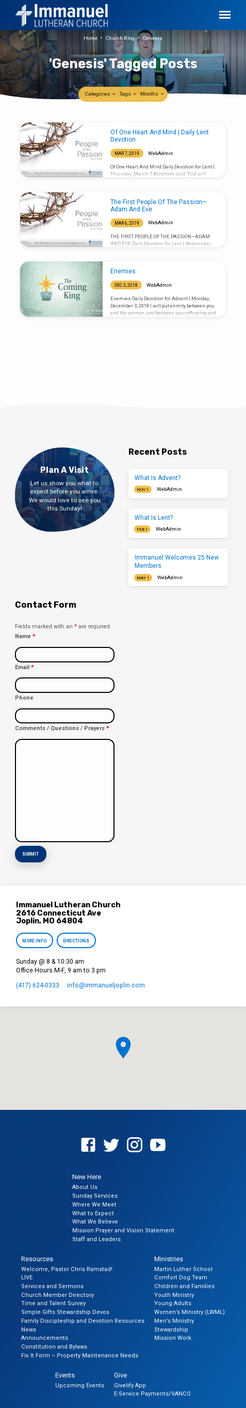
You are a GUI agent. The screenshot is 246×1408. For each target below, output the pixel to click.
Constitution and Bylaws (54, 1346)
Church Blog (120, 38)
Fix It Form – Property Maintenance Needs (79, 1355)
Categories (101, 94)
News (28, 1329)
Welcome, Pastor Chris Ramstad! (66, 1268)
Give (120, 1375)
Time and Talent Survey (53, 1303)
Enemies (123, 271)
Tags (128, 94)
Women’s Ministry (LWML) (189, 1312)
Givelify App (130, 1385)
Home (90, 38)
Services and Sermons (52, 1286)
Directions (76, 940)
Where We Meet (94, 1204)
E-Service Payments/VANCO (152, 1393)
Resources (37, 1258)
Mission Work (172, 1338)
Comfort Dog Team (180, 1277)
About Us (84, 1187)
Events (65, 1375)
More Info (34, 940)
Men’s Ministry (174, 1321)
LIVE (26, 1277)
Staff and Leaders (96, 1238)
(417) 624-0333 (37, 985)
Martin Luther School (183, 1268)
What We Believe (95, 1221)
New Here (86, 1177)
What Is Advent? (158, 478)
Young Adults (172, 1303)
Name (25, 636)
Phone (24, 697)
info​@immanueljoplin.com (106, 985)
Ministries (168, 1258)
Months (152, 94)
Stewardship (171, 1329)
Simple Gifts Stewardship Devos (65, 1312)
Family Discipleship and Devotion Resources (82, 1321)
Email (24, 667)
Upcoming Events (79, 1385)
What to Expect (93, 1213)
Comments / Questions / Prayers (62, 728)
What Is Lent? (154, 517)
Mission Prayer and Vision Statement (123, 1230)
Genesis (152, 38)
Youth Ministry (174, 1294)
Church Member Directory (57, 1294)
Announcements (44, 1338)
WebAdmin (160, 153)
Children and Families (184, 1286)
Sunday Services (95, 1196)
